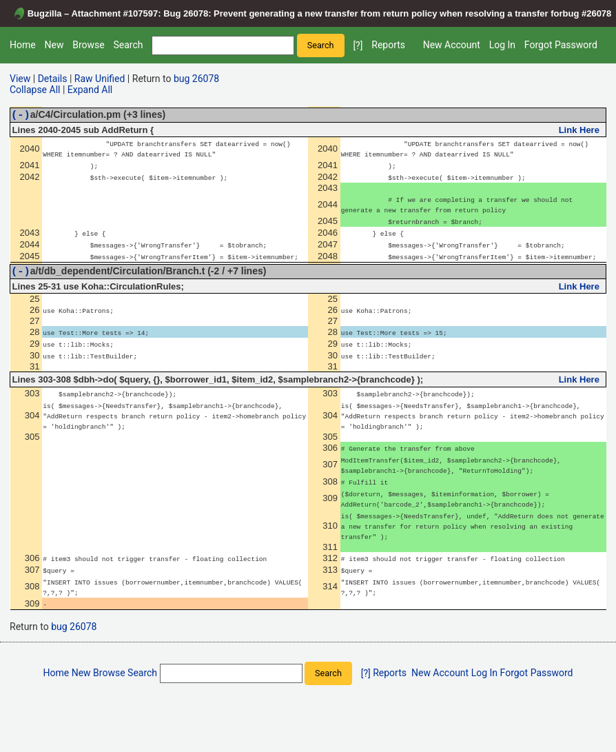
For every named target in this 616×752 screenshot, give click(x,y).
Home (23, 44)
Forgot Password (560, 44)
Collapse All (35, 89)
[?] (357, 45)
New (53, 44)
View (20, 78)
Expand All (90, 89)
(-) (20, 116)
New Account (451, 44)
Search (128, 44)
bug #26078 (587, 13)
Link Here (579, 132)
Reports (388, 44)
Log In (502, 44)
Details (53, 78)
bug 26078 (196, 78)
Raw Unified (99, 78)
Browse (88, 44)
